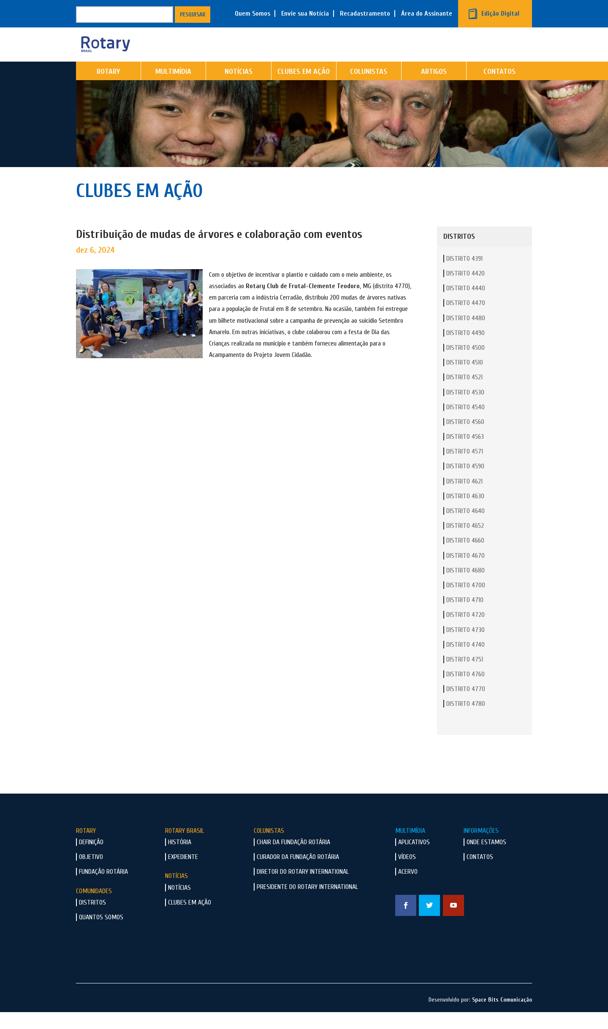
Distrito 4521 (464, 394)
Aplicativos (414, 859)
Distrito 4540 (465, 424)
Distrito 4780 (465, 721)
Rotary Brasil (184, 848)
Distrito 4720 (465, 632)
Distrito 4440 (465, 305)
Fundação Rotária (103, 889)
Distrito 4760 (465, 691)
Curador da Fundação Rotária (298, 874)
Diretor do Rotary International (303, 889)
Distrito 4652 (465, 543)
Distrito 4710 (464, 617)
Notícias (238, 88)
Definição (91, 859)
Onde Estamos (486, 859)
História (179, 859)
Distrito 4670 (465, 573)
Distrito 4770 (465, 706)
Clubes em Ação (303, 88)
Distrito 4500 (465, 365)
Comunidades (94, 908)
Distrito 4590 (465, 483)
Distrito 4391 (464, 276)
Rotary (108, 88)
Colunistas (368, 88)
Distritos (92, 920)
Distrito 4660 (465, 558)
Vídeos (407, 874)
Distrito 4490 (465, 350)
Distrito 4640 (465, 528)
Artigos (434, 88)
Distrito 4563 (465, 454)
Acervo (408, 889)
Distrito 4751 (464, 677)
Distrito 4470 (465, 320)
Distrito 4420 (465, 290)
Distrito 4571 (464, 469)
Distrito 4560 (465, 439)
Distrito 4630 (465, 513)
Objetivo (91, 874)
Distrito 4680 (465, 587)
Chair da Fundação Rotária (293, 859)
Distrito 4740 (465, 662)
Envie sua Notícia (305, 13)
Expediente (183, 874)
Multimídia (173, 88)
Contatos (499, 88)
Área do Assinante (426, 13)
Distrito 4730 (465, 647)
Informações (481, 848)
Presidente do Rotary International (307, 904)
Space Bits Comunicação (502, 1017)
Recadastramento (365, 13)
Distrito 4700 (465, 602)
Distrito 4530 (465, 409)
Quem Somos (252, 13)
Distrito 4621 (464, 498)
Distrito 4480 (465, 335)
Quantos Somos (101, 934)
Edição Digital (500, 13)
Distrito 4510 (464, 380)
